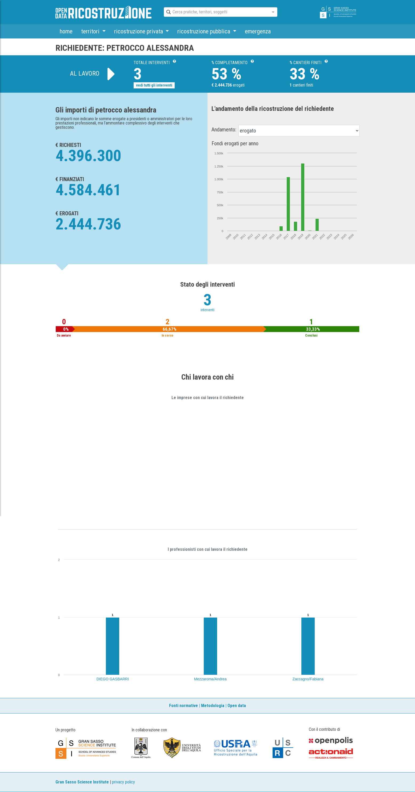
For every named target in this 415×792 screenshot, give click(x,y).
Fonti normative (183, 705)
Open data (237, 705)
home (66, 31)
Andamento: (224, 129)
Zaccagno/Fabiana (308, 679)
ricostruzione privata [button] (139, 31)
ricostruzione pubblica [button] (204, 31)
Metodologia (212, 705)
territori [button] (91, 31)
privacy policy (123, 782)
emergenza (258, 31)
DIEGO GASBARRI (113, 679)
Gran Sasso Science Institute (82, 782)
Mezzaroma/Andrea (210, 679)
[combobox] (216, 12)
